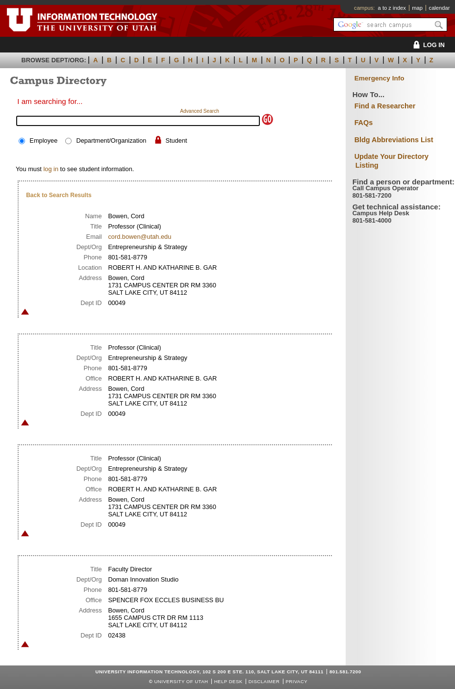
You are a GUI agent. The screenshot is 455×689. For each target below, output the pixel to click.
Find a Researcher (385, 106)
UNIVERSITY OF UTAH (181, 681)
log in (50, 169)
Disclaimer (264, 681)
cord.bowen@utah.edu (139, 236)
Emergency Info (379, 78)
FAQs (363, 123)
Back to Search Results (58, 195)
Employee (43, 140)
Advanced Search (199, 111)
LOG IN (427, 45)
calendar (439, 8)
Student (176, 140)
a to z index (392, 8)
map (417, 8)
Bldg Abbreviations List (393, 140)
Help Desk (228, 681)
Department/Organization (111, 140)
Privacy (296, 681)
